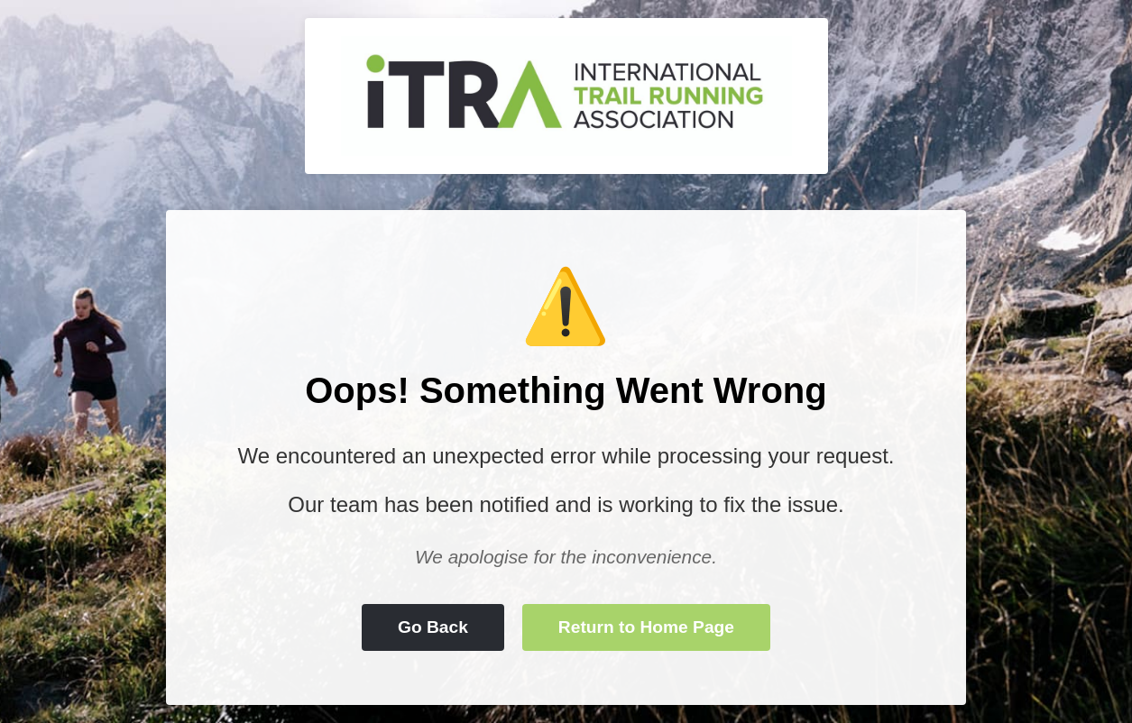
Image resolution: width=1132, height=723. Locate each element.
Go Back (433, 627)
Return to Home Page (646, 627)
